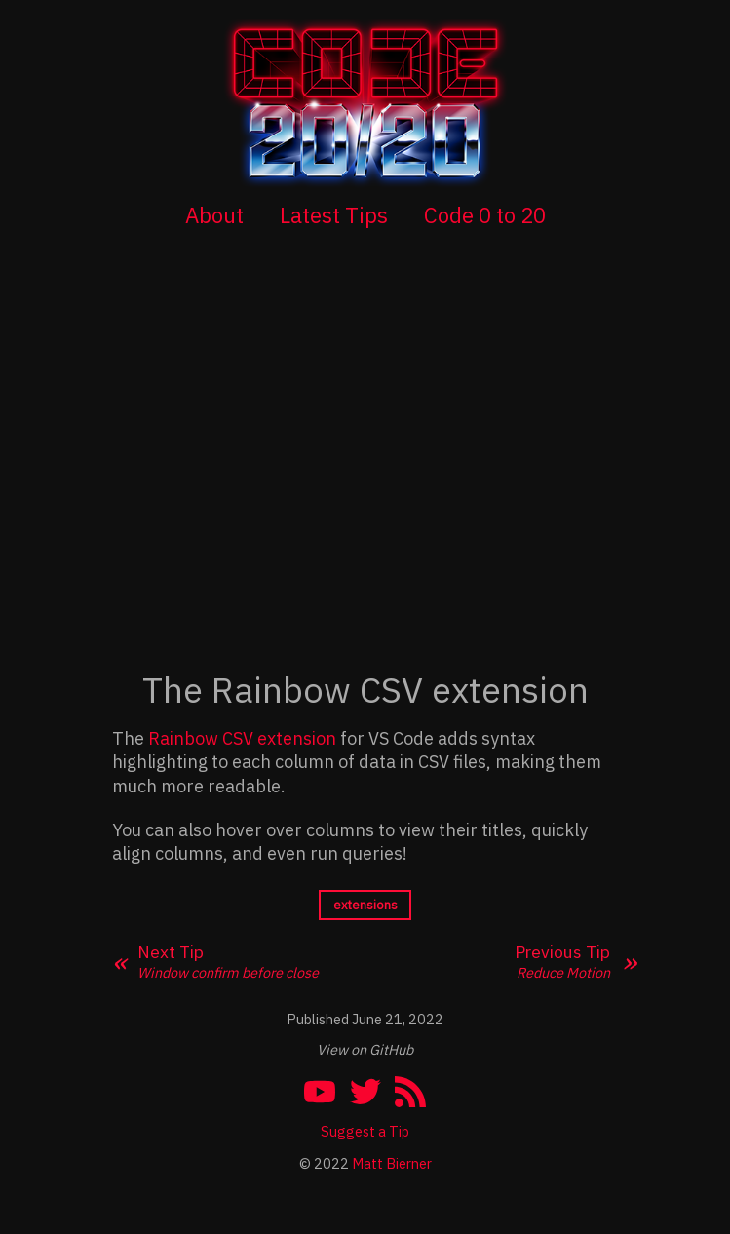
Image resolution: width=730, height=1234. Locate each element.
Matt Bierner (392, 1163)
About (214, 215)
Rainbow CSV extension (242, 738)
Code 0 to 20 (485, 215)
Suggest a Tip (365, 1131)
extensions (365, 905)
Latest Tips (334, 215)
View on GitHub (365, 1049)
